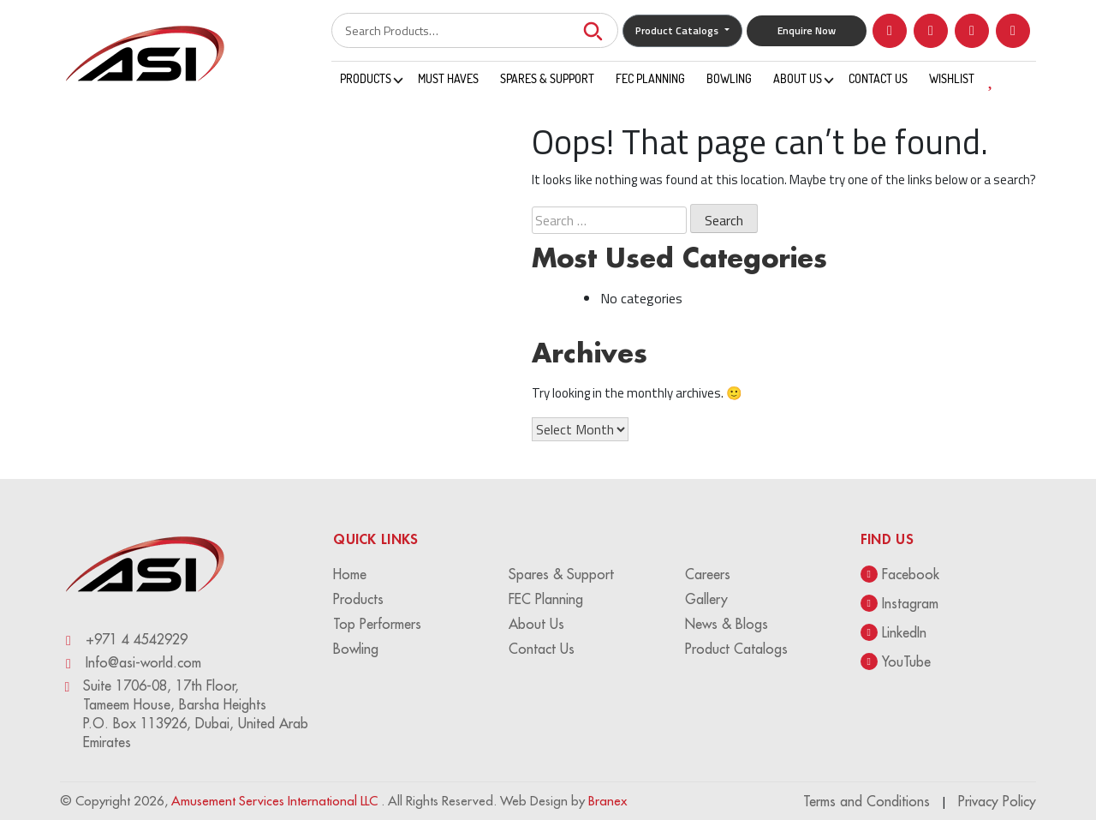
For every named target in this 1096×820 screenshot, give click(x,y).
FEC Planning (650, 78)
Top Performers (377, 623)
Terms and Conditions (866, 801)
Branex (607, 801)
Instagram (899, 603)
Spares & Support (547, 78)
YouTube (896, 661)
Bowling (729, 78)
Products (365, 78)
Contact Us (878, 78)
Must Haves (448, 78)
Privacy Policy (997, 801)
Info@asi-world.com (130, 663)
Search (592, 30)
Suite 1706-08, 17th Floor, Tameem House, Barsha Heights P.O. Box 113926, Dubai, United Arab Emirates (184, 714)
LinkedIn (893, 632)
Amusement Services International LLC (276, 801)
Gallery (706, 599)
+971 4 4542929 (124, 640)
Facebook (900, 574)
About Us (797, 78)
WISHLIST (968, 77)
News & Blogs (726, 623)
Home (349, 574)
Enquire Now (806, 30)
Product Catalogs (678, 30)
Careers (707, 574)
